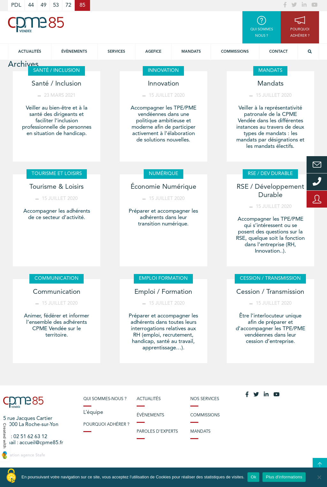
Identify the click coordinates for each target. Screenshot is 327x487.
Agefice (153, 52)
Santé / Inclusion (56, 83)
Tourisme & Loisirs (56, 187)
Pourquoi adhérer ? (106, 424)
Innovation (163, 83)
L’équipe (93, 412)
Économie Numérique (163, 187)
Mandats (191, 52)
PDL (16, 5)
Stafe (40, 455)
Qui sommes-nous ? (104, 399)
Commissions (235, 52)
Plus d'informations (284, 477)
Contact (278, 52)
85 (82, 5)
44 (31, 5)
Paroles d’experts (157, 432)
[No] (319, 477)
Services (116, 52)
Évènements (74, 52)
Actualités (29, 52)
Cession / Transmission (270, 292)
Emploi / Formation (163, 292)
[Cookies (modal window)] (11, 476)
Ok (253, 477)
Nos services (204, 399)
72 (68, 5)
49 (43, 5)
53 (56, 5)
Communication (56, 292)
